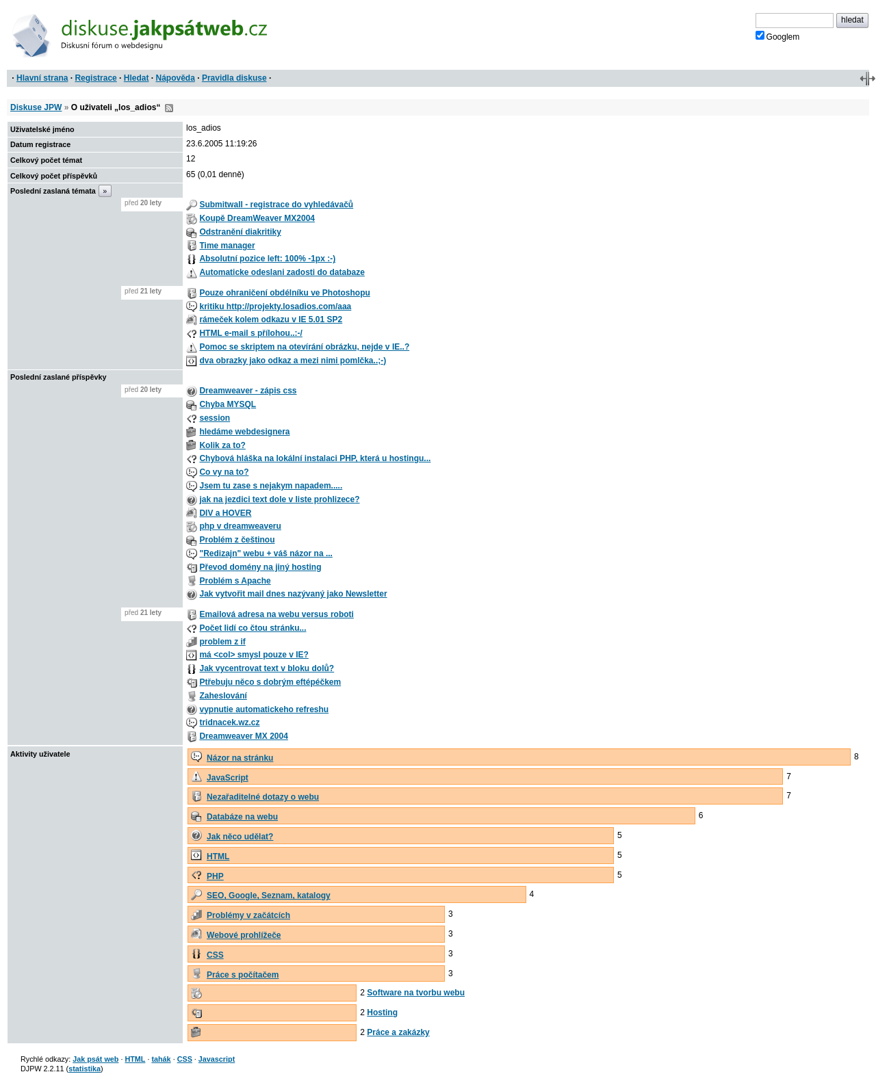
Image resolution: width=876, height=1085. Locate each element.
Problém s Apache (234, 581)
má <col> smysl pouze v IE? (253, 654)
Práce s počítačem (243, 975)
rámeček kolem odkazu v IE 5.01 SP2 (270, 319)
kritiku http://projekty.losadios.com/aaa (275, 306)
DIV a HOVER (225, 513)
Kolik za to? (222, 445)
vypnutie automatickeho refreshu (263, 709)
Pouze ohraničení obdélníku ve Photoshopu (284, 293)
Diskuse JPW (36, 107)
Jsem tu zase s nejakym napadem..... (270, 486)
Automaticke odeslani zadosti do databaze (281, 272)
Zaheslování (222, 696)
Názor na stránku (240, 758)
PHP (215, 876)
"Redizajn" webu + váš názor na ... (265, 553)
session (214, 418)
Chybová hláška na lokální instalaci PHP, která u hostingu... (314, 458)
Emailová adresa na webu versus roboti (276, 614)
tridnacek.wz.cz (229, 722)
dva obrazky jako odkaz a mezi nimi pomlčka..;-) (292, 360)
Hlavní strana (42, 78)
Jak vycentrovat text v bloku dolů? (266, 668)
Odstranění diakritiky (240, 232)
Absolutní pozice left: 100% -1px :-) (267, 258)
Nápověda (175, 78)
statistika (84, 1068)
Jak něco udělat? (240, 836)
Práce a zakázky (398, 1032)
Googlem (778, 36)
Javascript (216, 1059)
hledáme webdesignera (244, 431)
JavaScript (227, 778)
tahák (160, 1059)
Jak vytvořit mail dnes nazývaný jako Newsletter (293, 594)
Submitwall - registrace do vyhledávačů (276, 204)
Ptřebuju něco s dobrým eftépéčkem (270, 682)
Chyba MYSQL (227, 404)
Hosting (382, 1012)
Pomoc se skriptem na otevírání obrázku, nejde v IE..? (304, 347)
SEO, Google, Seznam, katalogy (269, 895)
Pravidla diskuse (234, 78)
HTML (218, 856)
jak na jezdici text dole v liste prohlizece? (279, 499)
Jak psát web (95, 1059)
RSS (169, 108)
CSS (215, 955)
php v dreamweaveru (240, 526)
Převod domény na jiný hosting (260, 567)
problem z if (222, 641)
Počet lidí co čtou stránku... (252, 628)
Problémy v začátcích (248, 915)
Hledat (136, 78)
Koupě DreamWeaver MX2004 (257, 218)
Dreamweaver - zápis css (247, 390)
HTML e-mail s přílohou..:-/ (250, 333)
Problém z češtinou (236, 540)
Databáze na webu (242, 817)
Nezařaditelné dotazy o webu (263, 797)
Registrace (95, 78)
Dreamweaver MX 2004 (243, 736)
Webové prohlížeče (244, 935)
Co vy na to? (223, 472)
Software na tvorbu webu (416, 992)
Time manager (227, 245)
